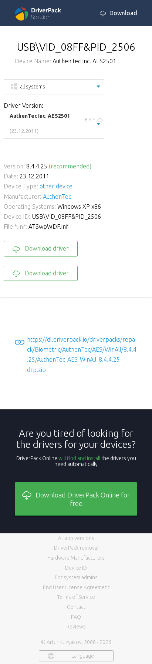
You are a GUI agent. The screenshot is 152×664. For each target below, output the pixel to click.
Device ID (76, 568)
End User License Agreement (76, 587)
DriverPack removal (76, 548)
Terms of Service (76, 597)
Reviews (76, 627)
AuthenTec (57, 196)
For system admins (76, 577)
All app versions (76, 538)
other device (56, 186)
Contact (76, 607)
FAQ (76, 617)
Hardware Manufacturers (76, 558)
